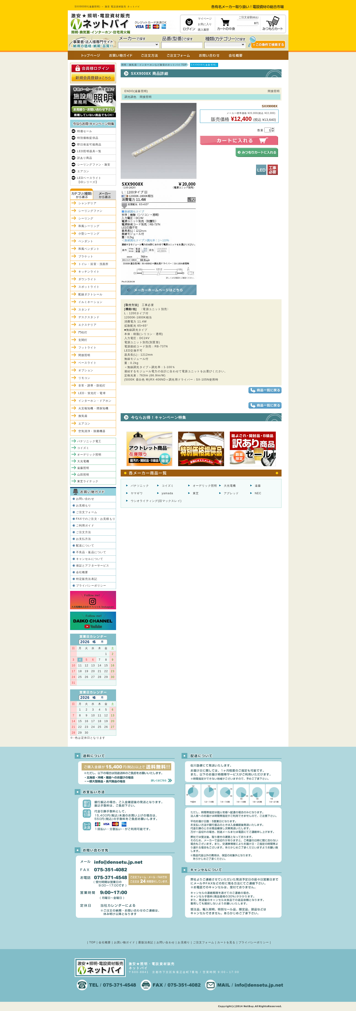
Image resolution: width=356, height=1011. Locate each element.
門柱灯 (83, 332)
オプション (86, 370)
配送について (85, 545)
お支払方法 (83, 538)
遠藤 (258, 485)
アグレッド (231, 493)
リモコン (84, 378)
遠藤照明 (83, 468)
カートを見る (226, 942)
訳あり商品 (84, 158)
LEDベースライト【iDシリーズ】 (89, 180)
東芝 (196, 493)
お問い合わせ (85, 498)
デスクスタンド (89, 317)
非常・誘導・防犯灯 (92, 385)
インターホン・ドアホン (95, 400)
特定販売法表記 (86, 579)
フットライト (87, 347)
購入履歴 (203, 29)
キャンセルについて (89, 559)
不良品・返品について (91, 552)
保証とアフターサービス (92, 565)
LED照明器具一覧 (89, 151)
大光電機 (230, 485)
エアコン (83, 171)
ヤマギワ (137, 493)
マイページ (205, 18)
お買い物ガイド (124, 942)
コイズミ (168, 485)
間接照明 (84, 355)
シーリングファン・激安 (94, 164)
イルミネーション (90, 302)
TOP (92, 942)
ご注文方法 (83, 532)
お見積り (184, 942)
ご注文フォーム (86, 512)
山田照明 (83, 474)
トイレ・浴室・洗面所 (93, 264)
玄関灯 (83, 340)
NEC (258, 493)
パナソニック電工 (89, 441)
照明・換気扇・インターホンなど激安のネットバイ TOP (154, 65)
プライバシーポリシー (91, 585)
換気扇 (83, 416)
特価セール (84, 131)
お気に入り (205, 24)
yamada (167, 493)
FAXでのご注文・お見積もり (95, 518)
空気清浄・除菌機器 (92, 431)
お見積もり (83, 505)
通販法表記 (145, 942)
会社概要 (82, 572)
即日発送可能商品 (89, 144)
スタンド (84, 309)
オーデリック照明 (205, 485)
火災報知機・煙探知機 (93, 408)
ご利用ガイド (85, 525)
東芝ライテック (87, 481)
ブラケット (86, 256)
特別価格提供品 (87, 137)
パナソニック (140, 485)
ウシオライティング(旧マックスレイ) (156, 501)
